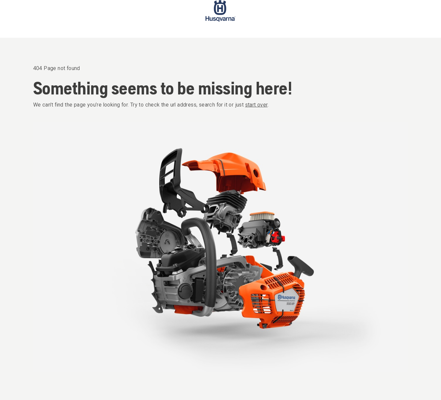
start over (256, 105)
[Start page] (220, 19)
